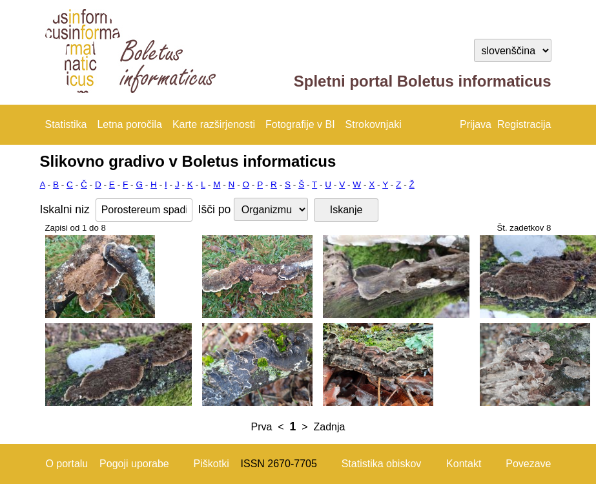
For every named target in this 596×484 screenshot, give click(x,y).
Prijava (475, 124)
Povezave (528, 463)
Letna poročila (129, 124)
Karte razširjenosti (213, 124)
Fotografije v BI (300, 124)
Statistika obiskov (382, 463)
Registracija (524, 124)
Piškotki (211, 463)
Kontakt (463, 463)
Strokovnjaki (373, 124)
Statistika (66, 124)
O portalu (66, 463)
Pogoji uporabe (134, 463)
